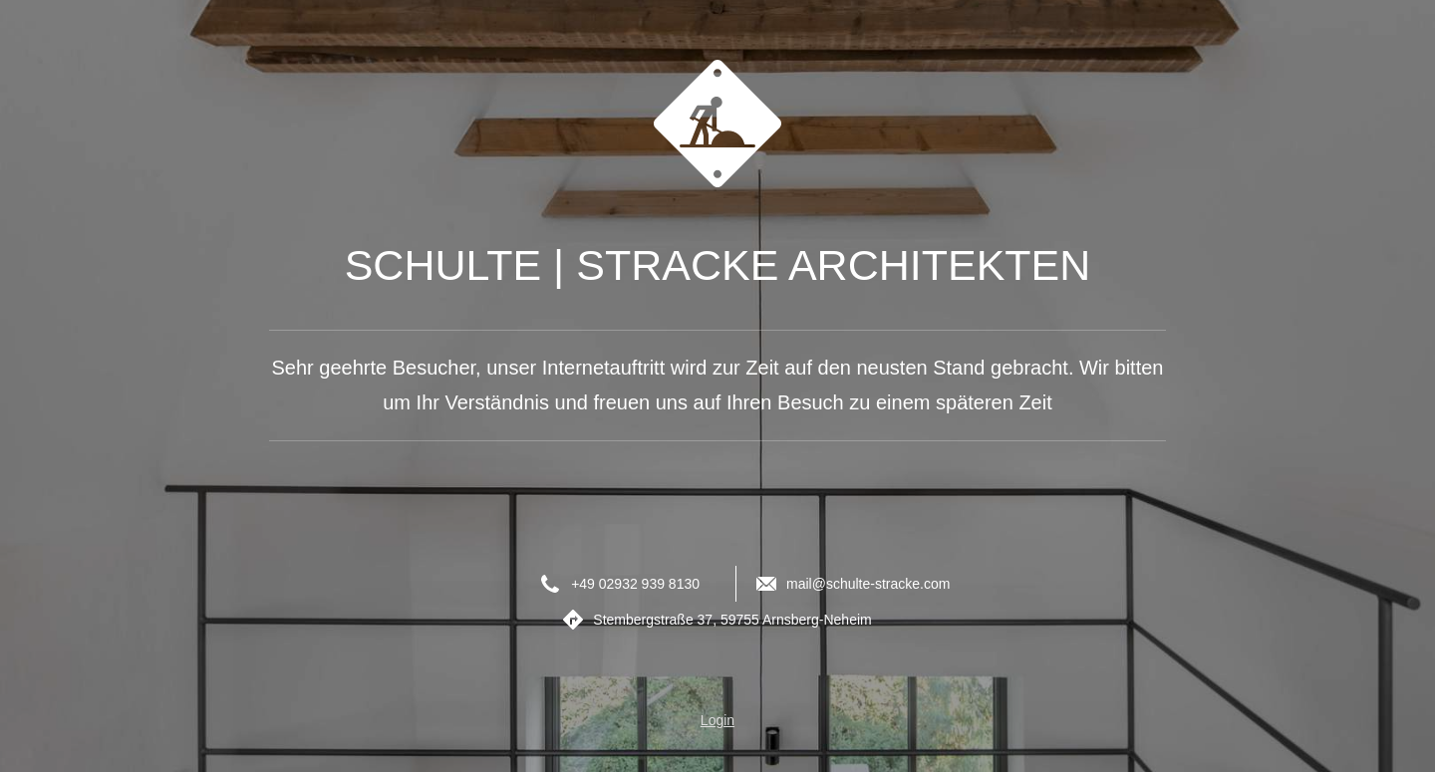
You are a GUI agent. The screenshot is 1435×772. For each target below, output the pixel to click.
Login (717, 720)
